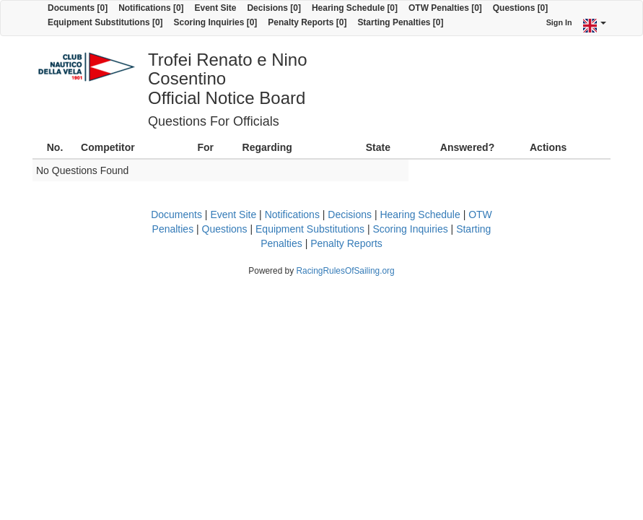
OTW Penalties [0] (445, 8)
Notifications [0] (150, 8)
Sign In (559, 22)
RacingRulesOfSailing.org (345, 271)
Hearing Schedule (420, 214)
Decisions (350, 214)
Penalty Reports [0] (307, 22)
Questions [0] (520, 8)
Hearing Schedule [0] (355, 8)
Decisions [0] (274, 8)
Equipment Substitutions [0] (105, 22)
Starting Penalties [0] (400, 22)
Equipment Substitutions (309, 229)
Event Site (216, 8)
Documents (176, 214)
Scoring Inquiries (409, 229)
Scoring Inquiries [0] (216, 22)
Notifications (292, 214)
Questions (225, 229)
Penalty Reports (346, 243)
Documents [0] (78, 8)
